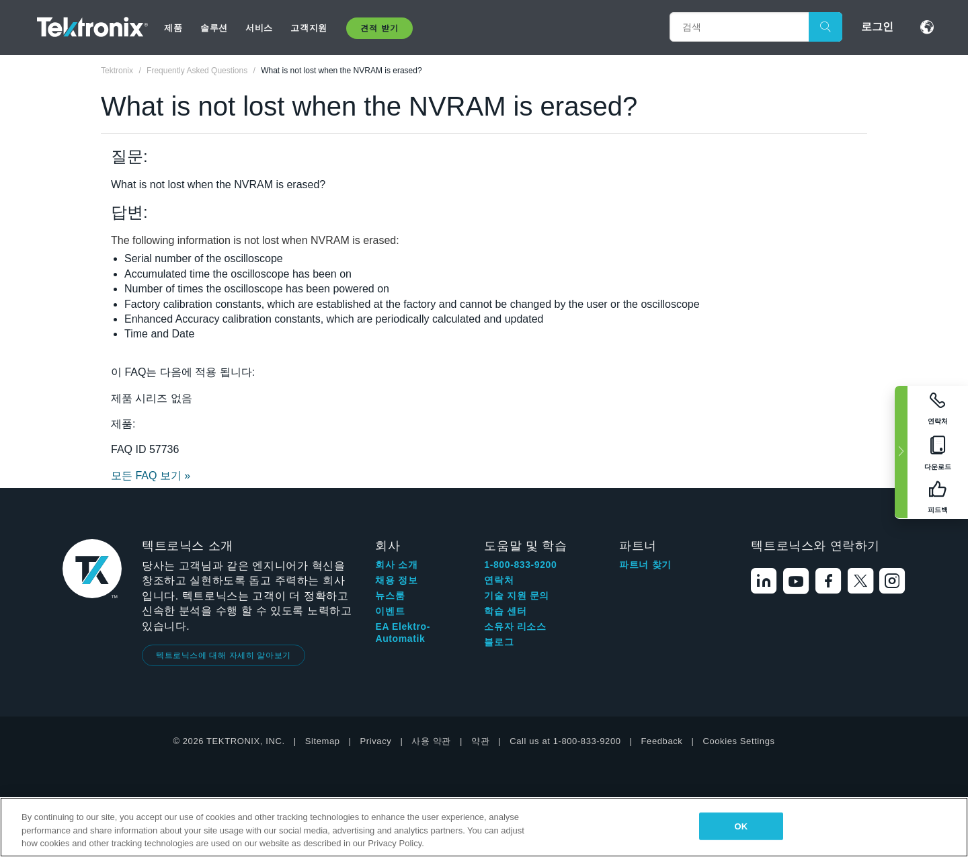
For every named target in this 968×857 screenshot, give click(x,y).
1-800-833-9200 (520, 564)
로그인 (877, 26)
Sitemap (322, 741)
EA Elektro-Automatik (402, 632)
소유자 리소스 (515, 626)
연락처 (499, 580)
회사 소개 (396, 564)
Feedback (662, 741)
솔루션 (214, 28)
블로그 (499, 642)
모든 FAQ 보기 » (150, 475)
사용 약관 (431, 741)
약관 (480, 741)
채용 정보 (396, 580)
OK (741, 826)
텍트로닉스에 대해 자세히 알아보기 (223, 655)
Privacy (376, 741)
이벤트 (390, 611)
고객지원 (308, 28)
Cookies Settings (738, 741)
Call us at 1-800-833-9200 (565, 741)
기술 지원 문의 (516, 595)
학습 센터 (505, 611)
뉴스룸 (390, 595)
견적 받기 (379, 28)
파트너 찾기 (645, 564)
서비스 (259, 28)
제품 (173, 28)
